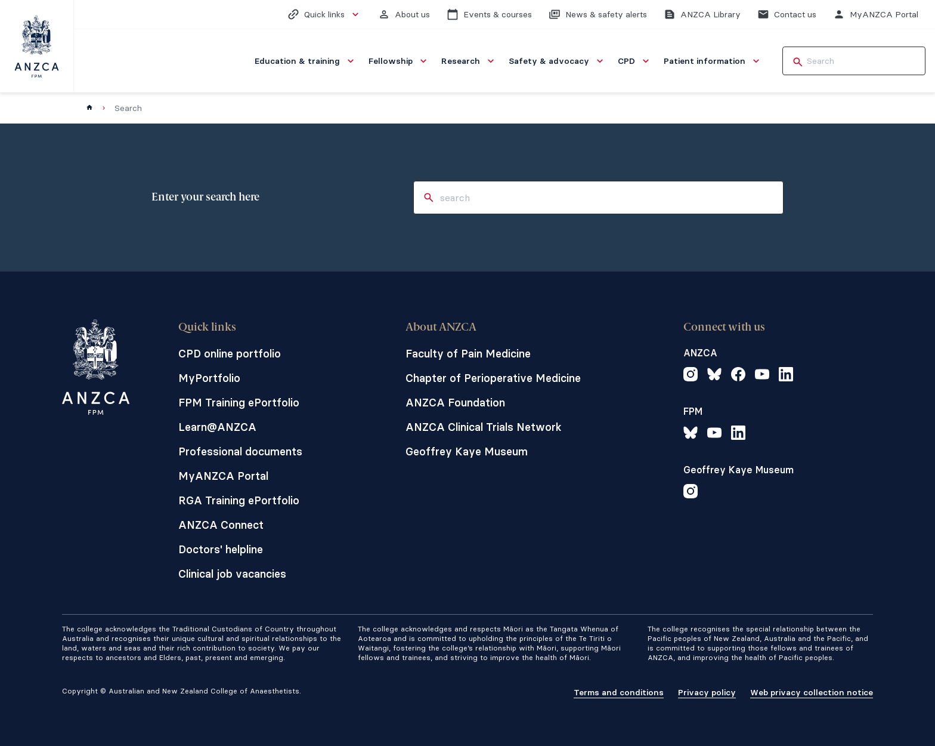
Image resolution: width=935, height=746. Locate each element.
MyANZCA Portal (223, 476)
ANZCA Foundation (455, 402)
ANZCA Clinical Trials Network (483, 427)
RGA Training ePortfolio (238, 500)
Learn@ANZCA (217, 427)
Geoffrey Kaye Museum (466, 451)
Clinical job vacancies (232, 574)
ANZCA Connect (221, 525)
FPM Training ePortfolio (238, 402)
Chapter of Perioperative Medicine (493, 378)
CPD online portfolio (229, 353)
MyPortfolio (209, 378)
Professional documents (240, 451)
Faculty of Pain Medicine (468, 353)
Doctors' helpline (220, 549)
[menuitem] (306, 61)
